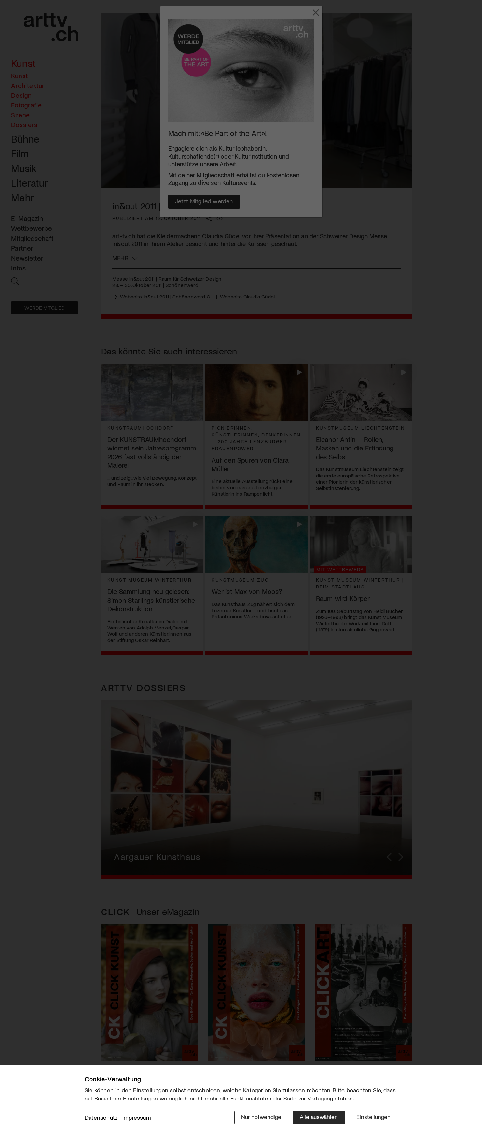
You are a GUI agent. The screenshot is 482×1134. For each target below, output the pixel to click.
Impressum (136, 1117)
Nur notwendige (261, 1116)
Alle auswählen (319, 1116)
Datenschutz (101, 1117)
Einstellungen (373, 1116)
